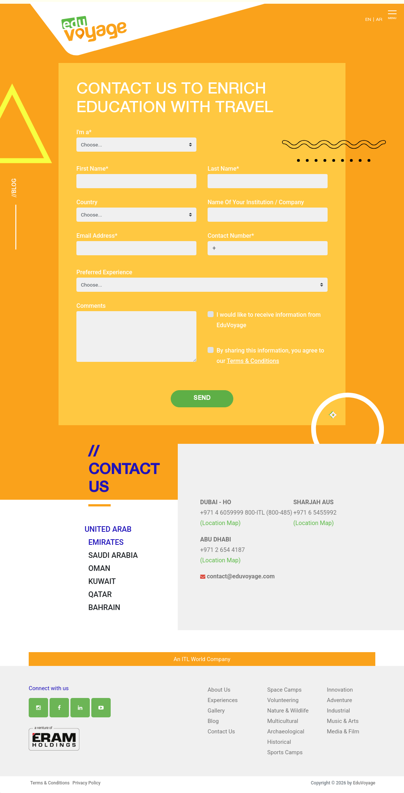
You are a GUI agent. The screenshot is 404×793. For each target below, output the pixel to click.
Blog (213, 721)
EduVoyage (364, 783)
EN (368, 20)
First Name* (92, 168)
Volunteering (283, 700)
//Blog (14, 188)
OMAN (99, 568)
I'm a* (84, 132)
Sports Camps (285, 752)
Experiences (223, 700)
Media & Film (343, 731)
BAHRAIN (104, 607)
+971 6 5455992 (315, 512)
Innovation (340, 689)
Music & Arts (343, 721)
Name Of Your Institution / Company (256, 202)
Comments (90, 305)
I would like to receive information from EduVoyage (269, 320)
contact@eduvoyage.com (237, 576)
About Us (219, 689)
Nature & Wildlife (288, 710)
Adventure (339, 700)
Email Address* (96, 235)
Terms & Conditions (253, 360)
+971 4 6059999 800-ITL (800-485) (246, 512)
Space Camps (284, 689)
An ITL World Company (202, 659)
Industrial (338, 710)
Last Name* (223, 168)
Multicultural (282, 721)
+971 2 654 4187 (222, 549)
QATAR (100, 594)
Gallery (216, 710)
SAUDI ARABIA (113, 555)
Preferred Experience (104, 272)
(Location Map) (220, 523)
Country (86, 202)
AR (379, 20)
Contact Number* (231, 235)
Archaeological (285, 731)
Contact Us (221, 731)
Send (202, 399)
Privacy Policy (87, 783)
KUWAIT (102, 581)
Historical (279, 742)
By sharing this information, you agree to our (270, 355)
